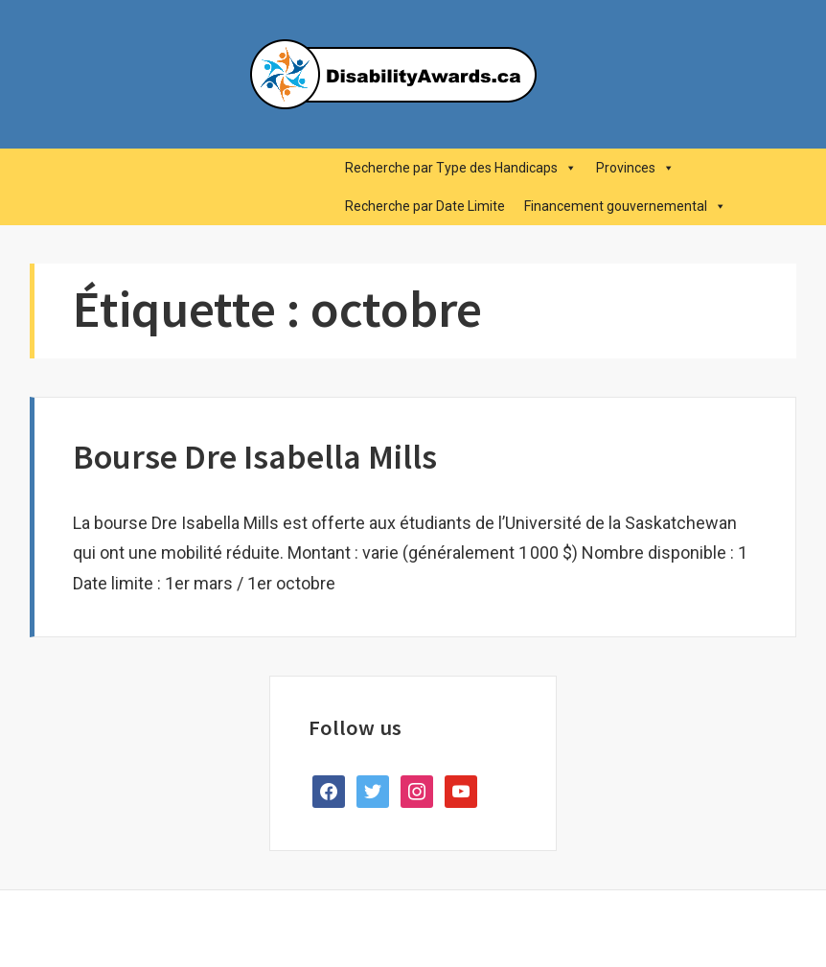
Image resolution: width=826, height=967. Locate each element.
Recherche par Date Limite (425, 206)
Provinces (635, 168)
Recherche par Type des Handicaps (461, 168)
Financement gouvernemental (625, 206)
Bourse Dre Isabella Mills (255, 456)
